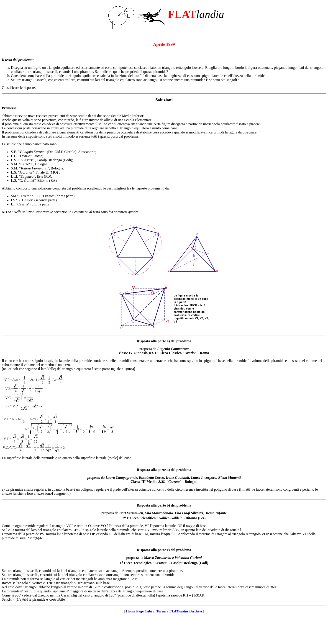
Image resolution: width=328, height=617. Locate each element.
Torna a (172, 611)
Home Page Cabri (140, 611)
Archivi (196, 611)
